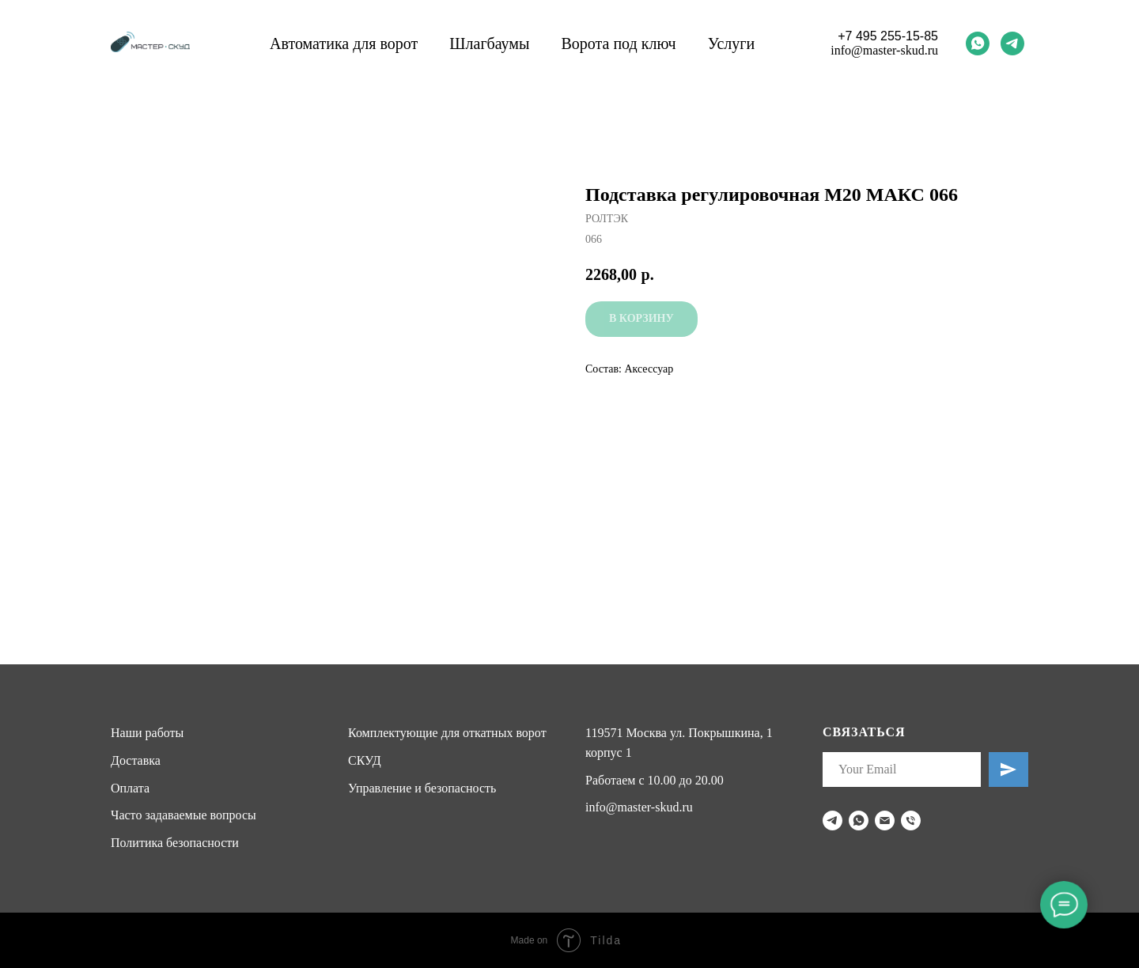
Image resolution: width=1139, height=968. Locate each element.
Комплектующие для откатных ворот (447, 732)
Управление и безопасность (422, 788)
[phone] (911, 820)
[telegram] (1012, 43)
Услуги (731, 43)
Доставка (136, 760)
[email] (885, 820)
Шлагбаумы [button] (489, 43)
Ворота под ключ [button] (618, 43)
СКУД (364, 760)
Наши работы (147, 732)
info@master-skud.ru (884, 50)
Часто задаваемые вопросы (183, 815)
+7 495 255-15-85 (888, 36)
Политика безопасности (175, 842)
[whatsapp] (978, 43)
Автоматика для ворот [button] (344, 43)
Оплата (130, 788)
